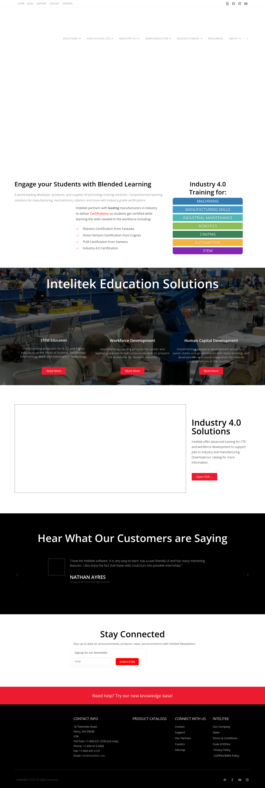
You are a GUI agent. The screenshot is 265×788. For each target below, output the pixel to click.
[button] (17, 575)
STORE (21, 3)
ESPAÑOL (68, 3)
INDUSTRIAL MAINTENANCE (208, 217)
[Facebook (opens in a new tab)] (233, 4)
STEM (208, 250)
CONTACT (54, 3)
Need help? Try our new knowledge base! (132, 695)
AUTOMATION (207, 242)
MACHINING (208, 201)
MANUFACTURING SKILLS (207, 209)
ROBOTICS (207, 226)
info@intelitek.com (93, 755)
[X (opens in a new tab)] (227, 4)
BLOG (30, 3)
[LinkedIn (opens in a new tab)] (240, 4)
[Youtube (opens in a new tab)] (245, 4)
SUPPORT (41, 3)
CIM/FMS (208, 234)
